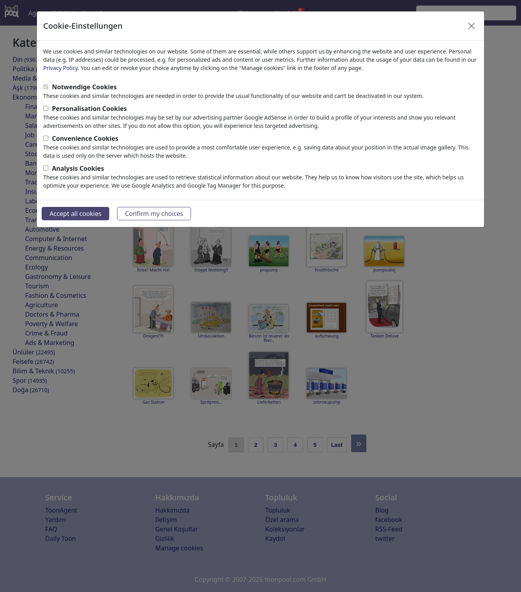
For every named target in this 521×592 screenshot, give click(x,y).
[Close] (471, 26)
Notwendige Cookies (84, 87)
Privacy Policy (60, 68)
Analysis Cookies (78, 168)
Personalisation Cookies (89, 108)
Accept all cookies (75, 213)
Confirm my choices (154, 213)
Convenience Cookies (85, 138)
